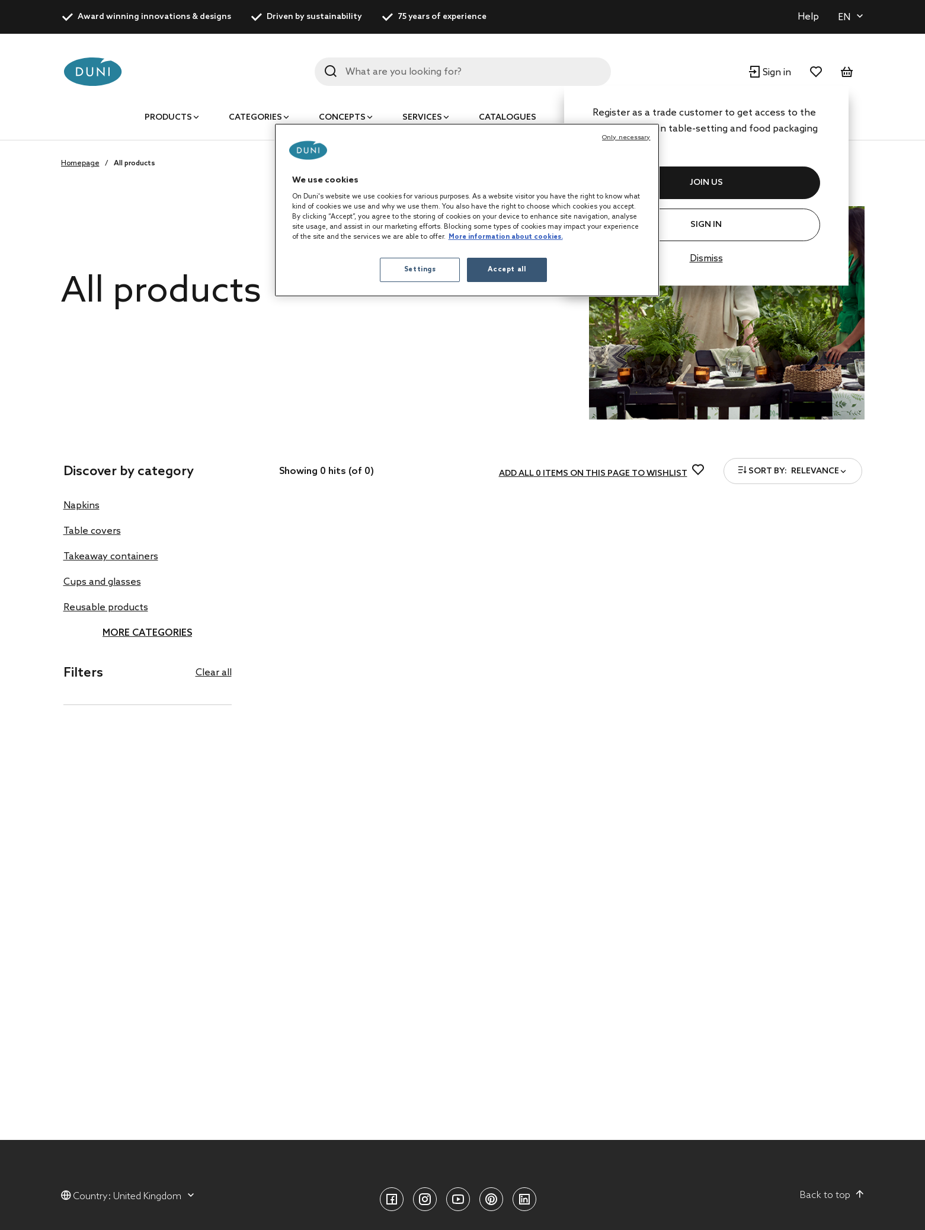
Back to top (832, 1195)
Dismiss (706, 258)
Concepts (342, 118)
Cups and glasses (102, 582)
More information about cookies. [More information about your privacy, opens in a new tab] (506, 237)
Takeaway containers (110, 556)
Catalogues (507, 118)
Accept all (507, 269)
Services (422, 118)
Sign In (706, 225)
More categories (147, 633)
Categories (255, 118)
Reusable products (105, 607)
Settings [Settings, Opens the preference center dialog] (420, 269)
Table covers (92, 531)
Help (808, 17)
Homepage (80, 163)
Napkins (81, 505)
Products (168, 118)
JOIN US (706, 183)
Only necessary (626, 137)
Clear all (214, 672)
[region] (467, 210)
